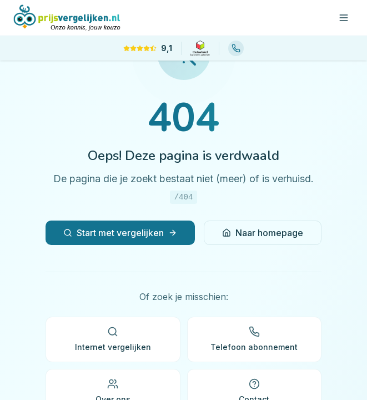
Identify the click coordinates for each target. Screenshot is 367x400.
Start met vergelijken (120, 232)
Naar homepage (262, 232)
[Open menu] (344, 18)
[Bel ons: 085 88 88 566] (236, 48)
